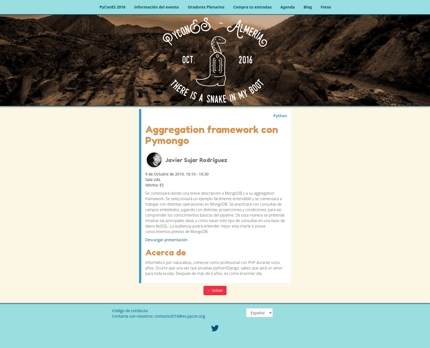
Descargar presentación (166, 239)
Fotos (326, 7)
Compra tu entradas (252, 7)
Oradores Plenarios (206, 7)
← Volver (215, 290)
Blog (308, 7)
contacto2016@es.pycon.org (179, 316)
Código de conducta (130, 310)
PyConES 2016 (113, 7)
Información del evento (156, 7)
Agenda (288, 7)
